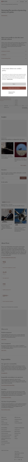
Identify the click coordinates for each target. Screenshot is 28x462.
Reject (14, 84)
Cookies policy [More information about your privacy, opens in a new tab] (10, 79)
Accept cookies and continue (14, 88)
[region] (14, 80)
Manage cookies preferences (12, 92)
